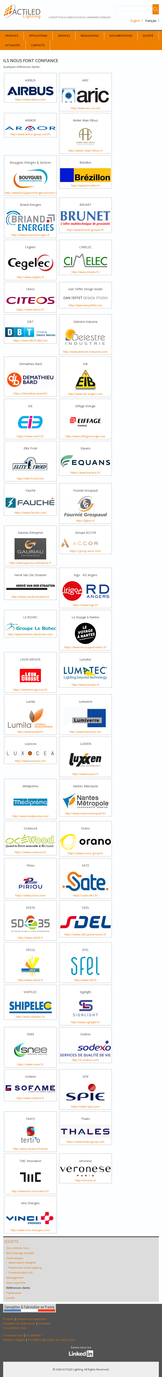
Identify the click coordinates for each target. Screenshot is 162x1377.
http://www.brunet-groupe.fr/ (85, 230)
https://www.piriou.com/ (30, 895)
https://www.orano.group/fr (85, 853)
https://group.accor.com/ (85, 551)
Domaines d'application (32, 1319)
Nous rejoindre (16, 1283)
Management (14, 1277)
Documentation (120, 36)
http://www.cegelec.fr (30, 277)
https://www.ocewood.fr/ (30, 852)
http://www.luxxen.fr (85, 774)
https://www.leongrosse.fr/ (30, 689)
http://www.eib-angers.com (85, 394)
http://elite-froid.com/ (30, 478)
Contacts (38, 45)
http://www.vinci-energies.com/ (30, 1230)
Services (64, 36)
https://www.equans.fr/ (85, 472)
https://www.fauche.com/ (30, 512)
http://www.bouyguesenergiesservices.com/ (33, 193)
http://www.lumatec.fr (85, 685)
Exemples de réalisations (19, 1323)
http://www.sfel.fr (85, 980)
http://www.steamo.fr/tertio (30, 1149)
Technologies (14, 1258)
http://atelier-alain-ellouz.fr (85, 150)
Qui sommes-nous (15, 1328)
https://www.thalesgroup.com (85, 1142)
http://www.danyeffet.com (85, 305)
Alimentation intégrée (22, 1262)
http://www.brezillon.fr (85, 185)
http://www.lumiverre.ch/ (85, 732)
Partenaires (14, 1293)
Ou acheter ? (34, 1335)
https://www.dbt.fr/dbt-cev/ (30, 340)
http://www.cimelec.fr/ (86, 272)
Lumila (10, 1298)
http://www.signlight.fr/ (85, 1022)
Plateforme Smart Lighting (24, 1268)
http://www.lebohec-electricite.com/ (30, 634)
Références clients (18, 1288)
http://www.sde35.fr (30, 937)
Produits (11, 36)
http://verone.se (85, 1180)
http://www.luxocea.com (30, 761)
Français (151, 21)
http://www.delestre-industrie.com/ (85, 352)
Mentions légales (14, 1340)
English (135, 21)
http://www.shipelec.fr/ (30, 1017)
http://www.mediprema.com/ (30, 816)
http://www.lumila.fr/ (30, 732)
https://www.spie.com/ (85, 1106)
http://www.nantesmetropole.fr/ (85, 813)
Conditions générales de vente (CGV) (51, 1340)
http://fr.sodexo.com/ (85, 1060)
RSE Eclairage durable (20, 1253)
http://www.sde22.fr (30, 980)
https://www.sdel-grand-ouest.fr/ (85, 934)
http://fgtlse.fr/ (85, 521)
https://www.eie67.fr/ (30, 436)
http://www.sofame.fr (30, 1098)
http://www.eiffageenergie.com (85, 436)
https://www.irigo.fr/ (85, 605)
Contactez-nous (13, 1335)
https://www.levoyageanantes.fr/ (85, 647)
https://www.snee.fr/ (30, 1064)
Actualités (12, 45)
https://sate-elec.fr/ (85, 895)
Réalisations (90, 36)
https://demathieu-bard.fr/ (30, 393)
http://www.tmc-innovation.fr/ (30, 1191)
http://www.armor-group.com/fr (30, 134)
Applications (38, 36)
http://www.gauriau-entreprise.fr (30, 563)
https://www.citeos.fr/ (30, 309)
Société (148, 36)
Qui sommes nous (18, 1248)
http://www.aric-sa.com (85, 108)
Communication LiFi (20, 1272)
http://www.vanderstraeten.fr (30, 597)
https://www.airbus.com (30, 99)
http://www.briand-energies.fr (30, 235)
